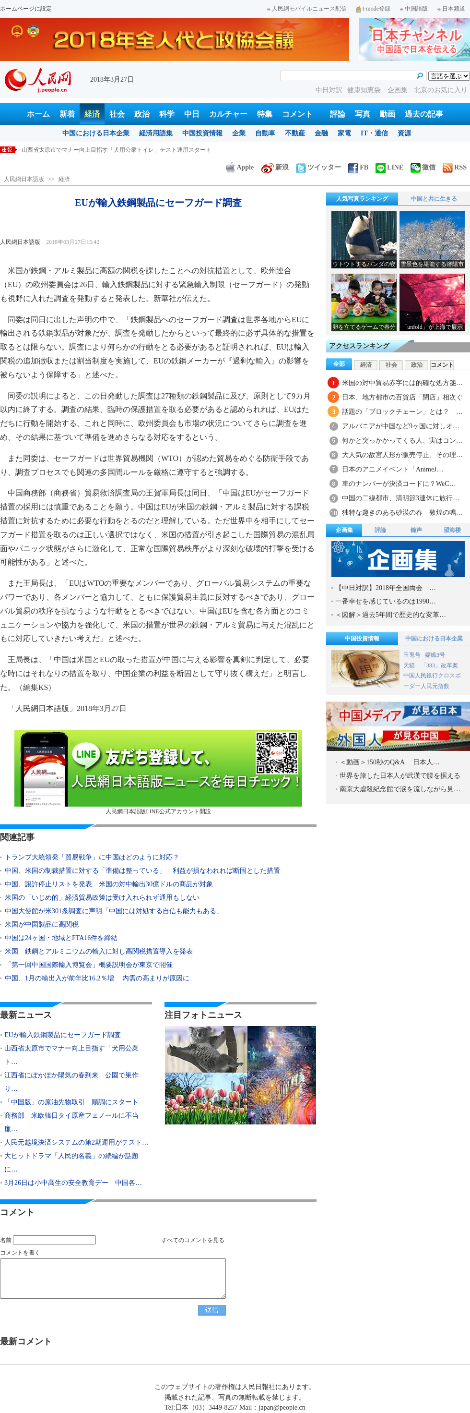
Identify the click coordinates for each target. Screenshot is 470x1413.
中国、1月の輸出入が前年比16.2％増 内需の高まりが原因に (97, 978)
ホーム (38, 114)
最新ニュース (26, 1015)
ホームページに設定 (26, 8)
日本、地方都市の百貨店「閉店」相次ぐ (402, 397)
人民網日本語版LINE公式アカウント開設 (158, 772)
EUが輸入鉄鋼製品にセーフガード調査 (71, 149)
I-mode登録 (373, 8)
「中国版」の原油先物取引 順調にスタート (71, 1102)
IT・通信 (374, 133)
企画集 (399, 90)
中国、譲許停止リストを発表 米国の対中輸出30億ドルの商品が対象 (109, 884)
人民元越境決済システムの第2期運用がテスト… (76, 1142)
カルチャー (228, 114)
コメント (297, 114)
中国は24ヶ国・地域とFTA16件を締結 (61, 938)
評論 (337, 114)
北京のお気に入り (441, 90)
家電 (344, 133)
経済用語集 (156, 133)
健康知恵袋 (365, 90)
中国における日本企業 (95, 133)
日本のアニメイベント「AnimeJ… (393, 469)
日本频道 (451, 8)
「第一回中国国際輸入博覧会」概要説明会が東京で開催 (89, 964)
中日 (192, 114)
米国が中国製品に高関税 (42, 924)
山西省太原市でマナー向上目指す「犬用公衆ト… (71, 1055)
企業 (239, 133)
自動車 (265, 133)
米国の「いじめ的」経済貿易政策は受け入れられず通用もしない (102, 897)
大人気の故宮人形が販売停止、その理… (402, 455)
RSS (455, 167)
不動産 (295, 133)
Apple (240, 167)
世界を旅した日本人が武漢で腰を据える (400, 775)
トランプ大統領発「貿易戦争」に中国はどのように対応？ (92, 857)
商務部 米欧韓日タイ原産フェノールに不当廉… (71, 1122)
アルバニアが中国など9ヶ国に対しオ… (400, 426)
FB (358, 167)
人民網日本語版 (24, 179)
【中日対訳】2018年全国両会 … (385, 588)
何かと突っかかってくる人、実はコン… (402, 440)
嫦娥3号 (435, 655)
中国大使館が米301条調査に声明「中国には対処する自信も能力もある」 (114, 911)
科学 (167, 114)
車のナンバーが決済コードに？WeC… (399, 483)
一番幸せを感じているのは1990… (385, 601)
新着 (67, 114)
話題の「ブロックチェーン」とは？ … (402, 411)
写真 (362, 114)
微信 (423, 167)
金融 (321, 133)
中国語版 (414, 8)
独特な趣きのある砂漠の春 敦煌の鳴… (402, 512)
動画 (387, 114)
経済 (92, 114)
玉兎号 (412, 655)
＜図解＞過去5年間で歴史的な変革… (390, 614)
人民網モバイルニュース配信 (307, 8)
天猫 (409, 665)
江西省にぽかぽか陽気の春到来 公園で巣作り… (71, 1082)
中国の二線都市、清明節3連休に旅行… (400, 498)
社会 (117, 114)
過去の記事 (424, 114)
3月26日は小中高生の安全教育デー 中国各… (73, 1182)
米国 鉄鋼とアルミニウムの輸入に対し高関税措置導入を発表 (99, 951)
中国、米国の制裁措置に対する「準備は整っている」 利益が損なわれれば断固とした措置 (142, 870)
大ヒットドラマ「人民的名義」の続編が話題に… (71, 1162)
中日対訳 (329, 90)
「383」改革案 (439, 665)
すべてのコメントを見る (192, 1240)
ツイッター (318, 167)
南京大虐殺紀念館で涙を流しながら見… (400, 789)
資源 (404, 133)
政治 (142, 114)
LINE (389, 167)
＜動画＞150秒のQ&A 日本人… (390, 762)
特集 (264, 114)
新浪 (275, 167)
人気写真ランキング (362, 198)
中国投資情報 (202, 133)
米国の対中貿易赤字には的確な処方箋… (402, 382)
